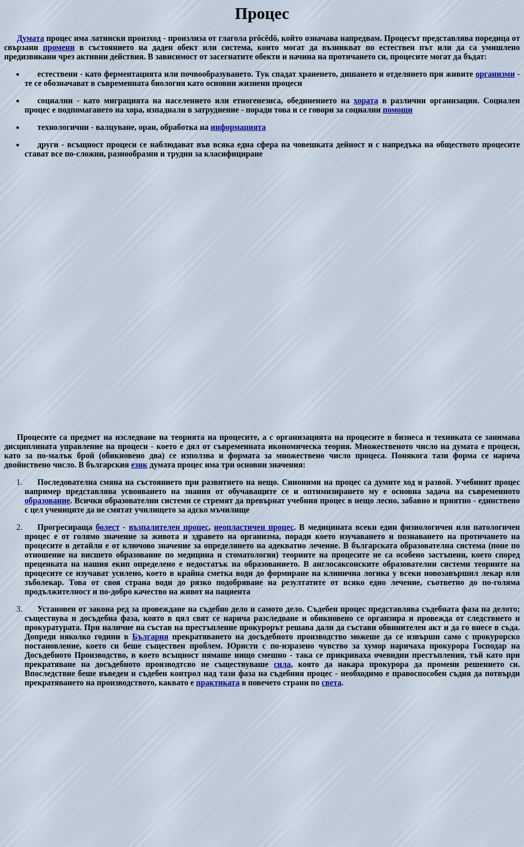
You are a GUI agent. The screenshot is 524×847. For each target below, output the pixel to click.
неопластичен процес (254, 527)
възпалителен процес (169, 527)
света (331, 682)
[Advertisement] (262, 296)
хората (366, 100)
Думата (30, 38)
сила (282, 664)
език (139, 464)
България (150, 636)
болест (108, 527)
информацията (238, 127)
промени (59, 47)
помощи (397, 109)
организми (495, 74)
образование (47, 500)
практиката (217, 682)
